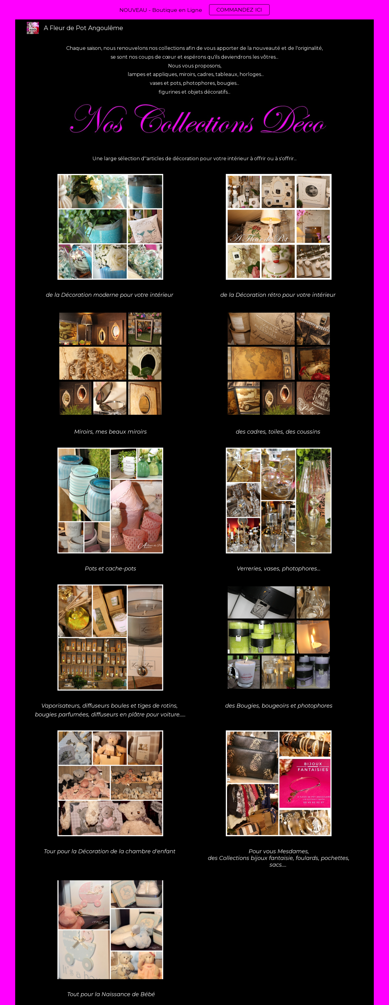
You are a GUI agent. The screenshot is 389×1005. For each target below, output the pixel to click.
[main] (194, 70)
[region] (194, 9)
